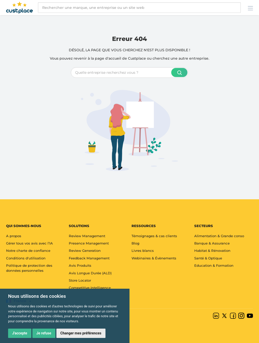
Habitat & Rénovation (212, 251)
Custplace (137, 58)
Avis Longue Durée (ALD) (90, 273)
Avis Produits (80, 265)
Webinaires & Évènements (154, 258)
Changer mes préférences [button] (80, 333)
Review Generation (85, 251)
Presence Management (89, 243)
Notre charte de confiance (28, 251)
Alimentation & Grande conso (219, 236)
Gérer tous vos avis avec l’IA (29, 243)
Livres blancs (143, 251)
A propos (13, 236)
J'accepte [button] (19, 333)
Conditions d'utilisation (26, 258)
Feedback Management (89, 258)
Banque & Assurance (212, 243)
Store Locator (80, 280)
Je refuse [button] (43, 333)
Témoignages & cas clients (154, 236)
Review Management (87, 236)
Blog (135, 243)
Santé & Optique (208, 258)
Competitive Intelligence (90, 288)
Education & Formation (213, 265)
